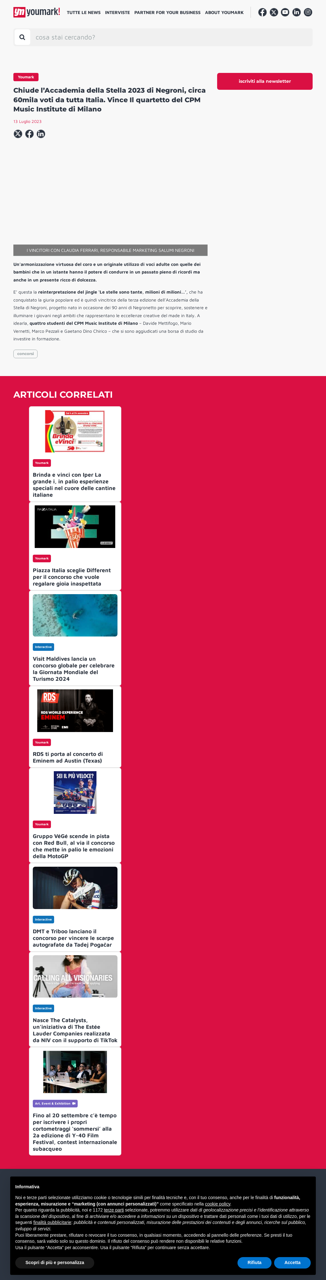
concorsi (25, 353)
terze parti (114, 1209)
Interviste (117, 12)
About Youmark (224, 12)
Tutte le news (84, 12)
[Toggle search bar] (22, 37)
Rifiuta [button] (255, 1262)
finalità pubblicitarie (52, 1222)
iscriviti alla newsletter (265, 81)
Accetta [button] (292, 1262)
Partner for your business (167, 12)
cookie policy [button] (217, 1203)
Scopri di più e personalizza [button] (54, 1262)
